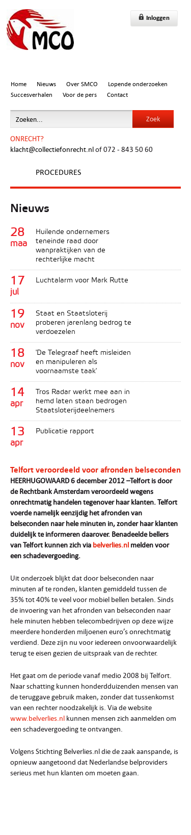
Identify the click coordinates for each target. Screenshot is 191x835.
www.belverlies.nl (37, 718)
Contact (117, 94)
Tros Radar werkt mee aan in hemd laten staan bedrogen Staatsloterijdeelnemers (83, 401)
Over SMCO (82, 84)
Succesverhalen (31, 94)
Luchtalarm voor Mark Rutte (82, 280)
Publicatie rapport (65, 431)
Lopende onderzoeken (138, 84)
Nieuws (46, 84)
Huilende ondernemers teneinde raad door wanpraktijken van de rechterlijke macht (73, 246)
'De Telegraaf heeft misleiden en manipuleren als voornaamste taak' (83, 362)
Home (18, 84)
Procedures (58, 171)
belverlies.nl (111, 544)
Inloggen (154, 17)
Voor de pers (80, 94)
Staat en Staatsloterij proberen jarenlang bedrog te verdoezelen (83, 322)
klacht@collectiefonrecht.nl (52, 149)
